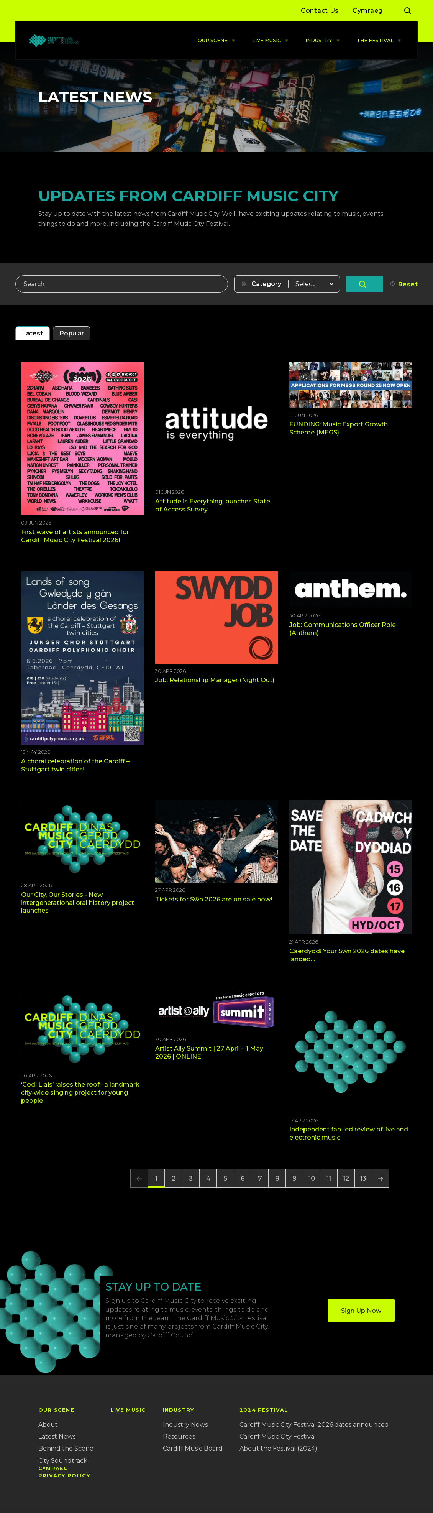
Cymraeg (368, 10)
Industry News (185, 1424)
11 (328, 1178)
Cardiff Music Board (193, 1448)
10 (311, 1178)
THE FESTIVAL (375, 40)
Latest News (56, 1436)
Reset (408, 284)
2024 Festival (263, 1410)
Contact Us (320, 10)
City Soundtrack (62, 1460)
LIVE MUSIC (266, 40)
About (48, 1424)
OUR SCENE (213, 40)
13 (363, 1178)
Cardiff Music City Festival (277, 1436)
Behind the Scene (65, 1448)
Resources (179, 1436)
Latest (32, 333)
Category (266, 284)
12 (346, 1178)
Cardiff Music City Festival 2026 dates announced (314, 1424)
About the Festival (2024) (278, 1448)
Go (364, 284)
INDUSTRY (318, 40)
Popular (71, 333)
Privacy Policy (64, 1475)
